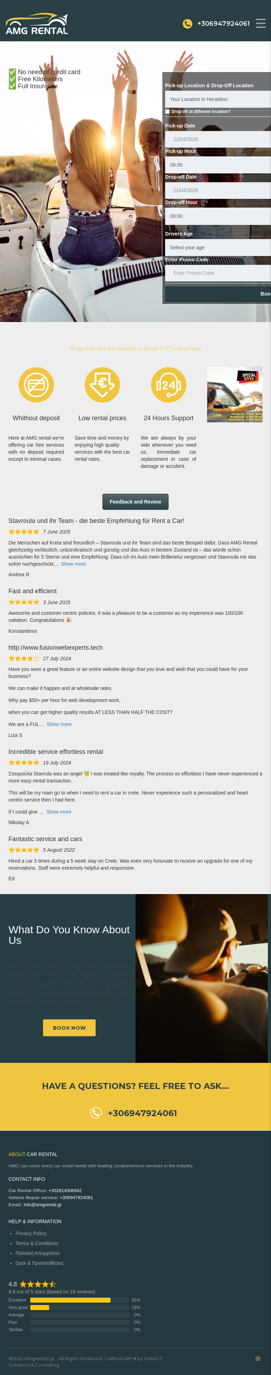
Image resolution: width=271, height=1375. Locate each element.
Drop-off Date (181, 177)
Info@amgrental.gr (43, 1204)
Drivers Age (179, 234)
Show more (73, 564)
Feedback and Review (135, 502)
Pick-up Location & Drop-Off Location (209, 85)
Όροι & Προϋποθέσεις (40, 1263)
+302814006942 (65, 1190)
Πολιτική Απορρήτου (38, 1253)
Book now (69, 1028)
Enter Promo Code (187, 259)
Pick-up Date (180, 126)
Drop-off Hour (181, 202)
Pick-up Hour (180, 151)
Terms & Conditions (37, 1243)
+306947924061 (76, 1197)
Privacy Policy (31, 1233)
